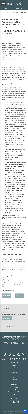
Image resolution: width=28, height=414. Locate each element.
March (7, 12)
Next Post (19, 295)
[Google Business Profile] (18, 402)
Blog (14, 375)
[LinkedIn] (14, 402)
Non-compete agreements (9, 222)
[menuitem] (14, 365)
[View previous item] (3, 326)
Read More (6, 318)
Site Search (14, 380)
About (14, 367)
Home (14, 365)
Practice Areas (14, 370)
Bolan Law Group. (6, 259)
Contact (14, 377)
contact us (14, 281)
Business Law (12, 290)
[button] (25, 411)
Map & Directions (15, 395)
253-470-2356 (18, 8)
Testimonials (14, 372)
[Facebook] (10, 402)
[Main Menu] (3, 3)
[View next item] (12, 326)
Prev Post (6, 295)
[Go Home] (3, 12)
